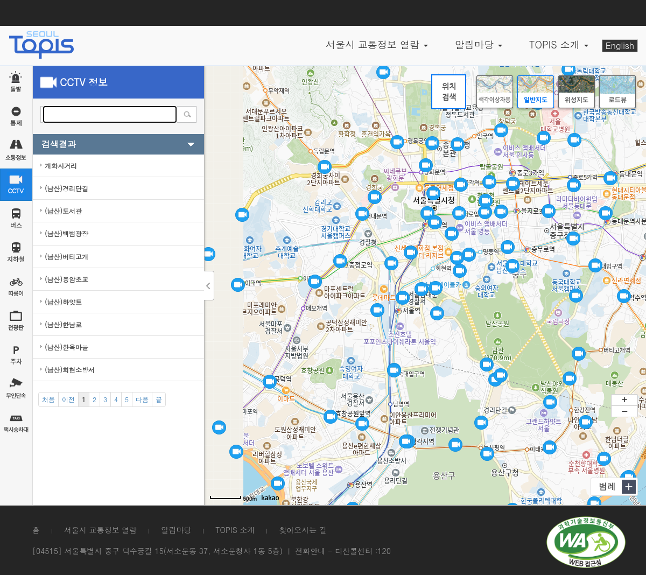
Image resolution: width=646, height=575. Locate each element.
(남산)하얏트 (63, 301)
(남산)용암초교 (66, 279)
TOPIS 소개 (235, 529)
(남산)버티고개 (66, 256)
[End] (159, 399)
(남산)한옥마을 (66, 347)
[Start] (48, 399)
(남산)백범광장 (66, 233)
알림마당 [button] (478, 44)
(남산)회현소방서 (70, 369)
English (620, 45)
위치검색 (449, 91)
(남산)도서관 (63, 210)
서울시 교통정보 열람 (100, 529)
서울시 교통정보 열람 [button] (377, 44)
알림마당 (176, 529)
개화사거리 (61, 165)
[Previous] (68, 399)
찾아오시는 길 (303, 529)
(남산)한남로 (63, 324)
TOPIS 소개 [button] (558, 44)
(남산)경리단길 (66, 188)
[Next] (142, 399)
